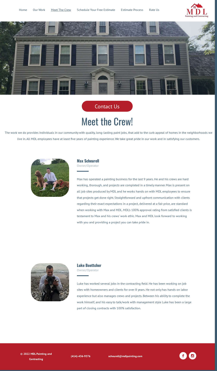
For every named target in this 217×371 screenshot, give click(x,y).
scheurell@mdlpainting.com (125, 356)
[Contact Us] (107, 106)
